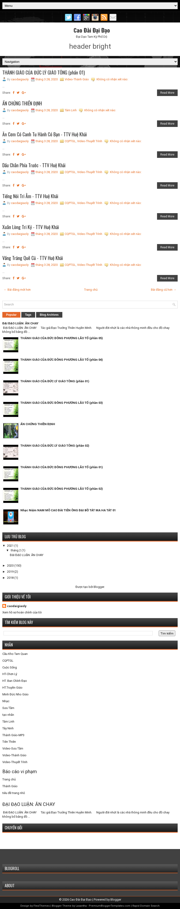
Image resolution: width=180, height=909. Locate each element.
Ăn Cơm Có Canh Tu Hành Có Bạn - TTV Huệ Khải (44, 134)
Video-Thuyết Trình (89, 141)
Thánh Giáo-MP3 (13, 735)
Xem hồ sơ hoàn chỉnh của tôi (22, 612)
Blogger (99, 587)
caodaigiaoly (16, 606)
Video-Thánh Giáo (77, 79)
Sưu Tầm (8, 708)
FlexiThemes (42, 905)
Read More (167, 92)
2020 (10, 565)
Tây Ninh (8, 728)
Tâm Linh (71, 110)
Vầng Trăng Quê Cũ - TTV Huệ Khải (32, 257)
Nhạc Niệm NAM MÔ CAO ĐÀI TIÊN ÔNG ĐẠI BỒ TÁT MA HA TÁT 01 (68, 510)
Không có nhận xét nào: (112, 79)
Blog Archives (49, 314)
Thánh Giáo (10, 786)
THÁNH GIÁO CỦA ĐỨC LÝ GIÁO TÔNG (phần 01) (43, 72)
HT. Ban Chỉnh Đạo (14, 681)
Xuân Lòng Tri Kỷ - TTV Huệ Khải (30, 227)
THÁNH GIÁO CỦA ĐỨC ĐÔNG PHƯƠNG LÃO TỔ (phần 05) (61, 338)
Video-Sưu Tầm (12, 748)
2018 (10, 577)
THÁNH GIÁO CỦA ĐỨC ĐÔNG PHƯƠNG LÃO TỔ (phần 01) (61, 467)
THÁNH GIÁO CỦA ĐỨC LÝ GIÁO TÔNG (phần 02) (54, 445)
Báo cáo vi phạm (19, 771)
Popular (11, 314)
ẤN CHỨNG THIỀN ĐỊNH (22, 103)
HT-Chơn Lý (9, 674)
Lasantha (81, 905)
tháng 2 (16, 550)
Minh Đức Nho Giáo (15, 694)
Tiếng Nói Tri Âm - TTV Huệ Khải (30, 196)
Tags (28, 314)
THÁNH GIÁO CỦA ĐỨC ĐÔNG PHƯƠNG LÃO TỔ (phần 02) (61, 488)
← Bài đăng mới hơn (17, 289)
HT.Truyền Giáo (12, 687)
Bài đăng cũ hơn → (163, 289)
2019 (10, 571)
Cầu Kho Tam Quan (15, 654)
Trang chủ (91, 289)
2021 (10, 545)
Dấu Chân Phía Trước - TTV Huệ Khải (33, 165)
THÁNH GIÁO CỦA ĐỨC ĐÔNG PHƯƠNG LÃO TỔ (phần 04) (61, 359)
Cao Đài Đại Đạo (92, 30)
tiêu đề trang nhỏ (13, 793)
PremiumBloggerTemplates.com (109, 905)
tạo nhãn (8, 714)
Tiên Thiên (9, 741)
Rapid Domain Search (146, 905)
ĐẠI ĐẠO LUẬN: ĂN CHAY (20, 323)
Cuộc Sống (9, 667)
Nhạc (5, 701)
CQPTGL (70, 141)
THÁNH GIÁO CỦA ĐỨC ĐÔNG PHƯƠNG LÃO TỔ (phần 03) (61, 402)
